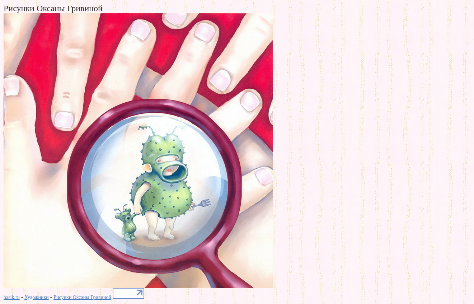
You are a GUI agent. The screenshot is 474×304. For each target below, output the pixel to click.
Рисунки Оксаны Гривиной (82, 297)
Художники (36, 297)
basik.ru (12, 297)
